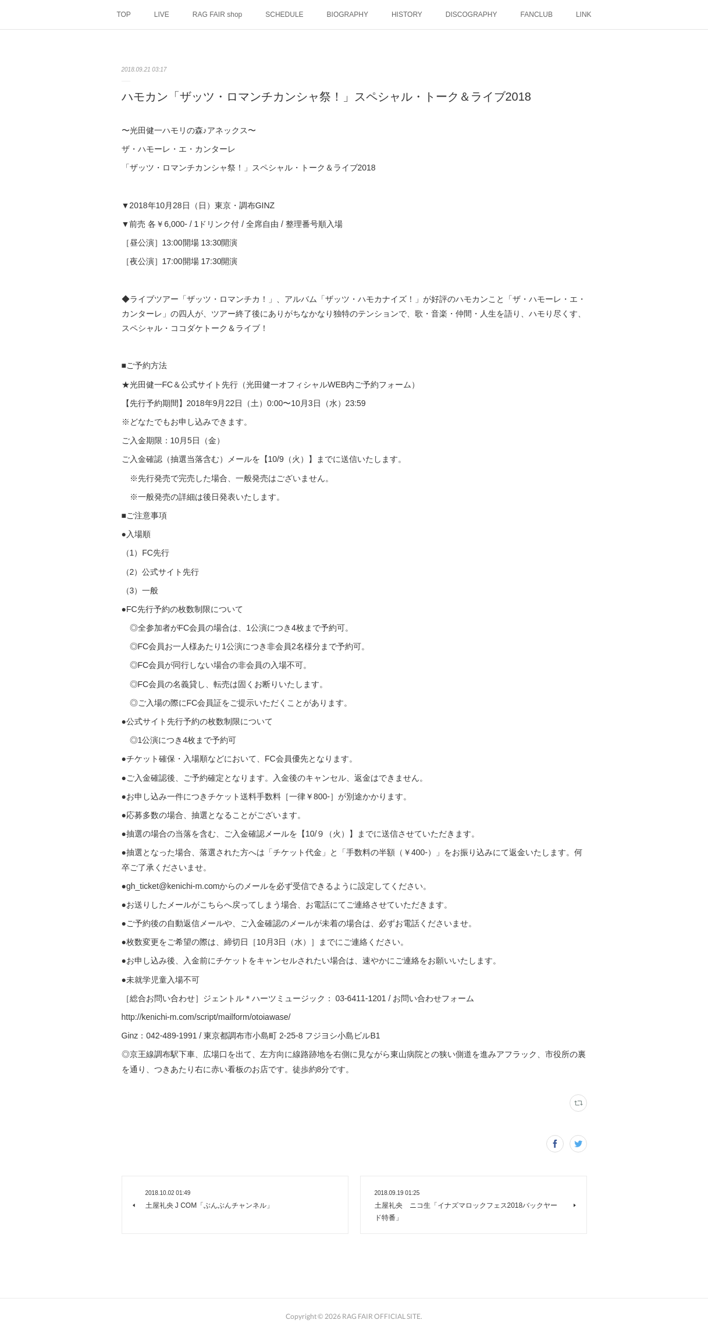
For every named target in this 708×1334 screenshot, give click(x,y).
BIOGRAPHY (347, 14)
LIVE (161, 14)
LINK (584, 14)
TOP (123, 14)
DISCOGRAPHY (471, 14)
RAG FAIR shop (217, 14)
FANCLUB (537, 14)
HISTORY (407, 14)
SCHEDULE (284, 14)
